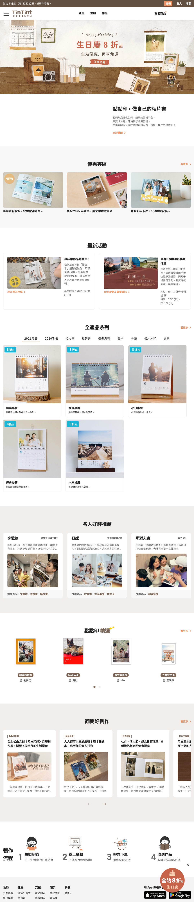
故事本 (88, 564)
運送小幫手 (24, 863)
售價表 (22, 869)
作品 (104, 13)
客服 (188, 3)
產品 (81, 13)
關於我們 (55, 863)
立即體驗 (119, 132)
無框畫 (44, 564)
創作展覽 (8, 869)
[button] (25, 622)
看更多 (186, 164)
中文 (186, 896)
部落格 (54, 869)
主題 (93, 13)
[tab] (81, 14)
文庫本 (24, 564)
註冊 (168, 3)
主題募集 (8, 863)
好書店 (69, 863)
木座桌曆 (99, 564)
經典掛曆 (153, 564)
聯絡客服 (40, 869)
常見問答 (40, 863)
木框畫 (34, 564)
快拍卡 (110, 564)
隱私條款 (40, 874)
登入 (179, 3)
